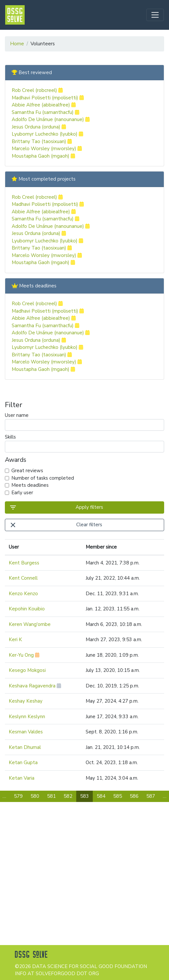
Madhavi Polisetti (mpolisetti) (48, 98)
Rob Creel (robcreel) (37, 90)
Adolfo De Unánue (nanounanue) (51, 119)
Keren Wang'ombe (30, 624)
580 (34, 796)
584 (101, 796)
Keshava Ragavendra (35, 686)
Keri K (15, 639)
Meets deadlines (30, 485)
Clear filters (55, 525)
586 (134, 796)
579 (18, 796)
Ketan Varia (21, 778)
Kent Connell (23, 578)
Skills (84, 443)
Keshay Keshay (25, 701)
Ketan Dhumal (25, 747)
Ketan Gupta (23, 762)
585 (117, 796)
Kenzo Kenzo (23, 593)
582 (68, 796)
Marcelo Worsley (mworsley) (47, 148)
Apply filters (56, 507)
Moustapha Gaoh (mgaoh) (43, 156)
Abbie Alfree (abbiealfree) (44, 105)
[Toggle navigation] (155, 15)
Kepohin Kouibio (27, 609)
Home (17, 43)
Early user (22, 492)
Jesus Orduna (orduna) (39, 127)
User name (84, 421)
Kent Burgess (24, 563)
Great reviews (27, 470)
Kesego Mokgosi (27, 670)
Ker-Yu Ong (24, 655)
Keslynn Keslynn (27, 716)
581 (51, 796)
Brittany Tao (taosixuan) (42, 141)
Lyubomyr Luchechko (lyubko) (47, 134)
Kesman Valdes (26, 732)
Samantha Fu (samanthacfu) (45, 112)
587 (150, 796)
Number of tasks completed (42, 478)
